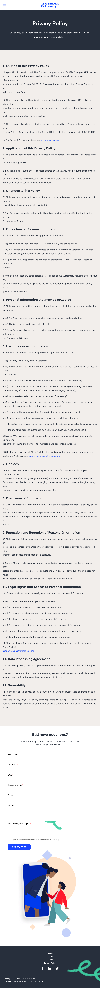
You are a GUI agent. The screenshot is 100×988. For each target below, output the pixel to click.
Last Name (13, 764)
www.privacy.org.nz (51, 140)
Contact (50, 956)
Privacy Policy (50, 963)
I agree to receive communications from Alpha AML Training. (35, 840)
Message (12, 805)
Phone (10, 795)
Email (10, 775)
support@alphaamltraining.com (44, 456)
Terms (50, 960)
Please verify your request (19, 823)
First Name (13, 754)
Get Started (19, 847)
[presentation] (28, 831)
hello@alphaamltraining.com (19, 979)
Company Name (15, 785)
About (50, 953)
